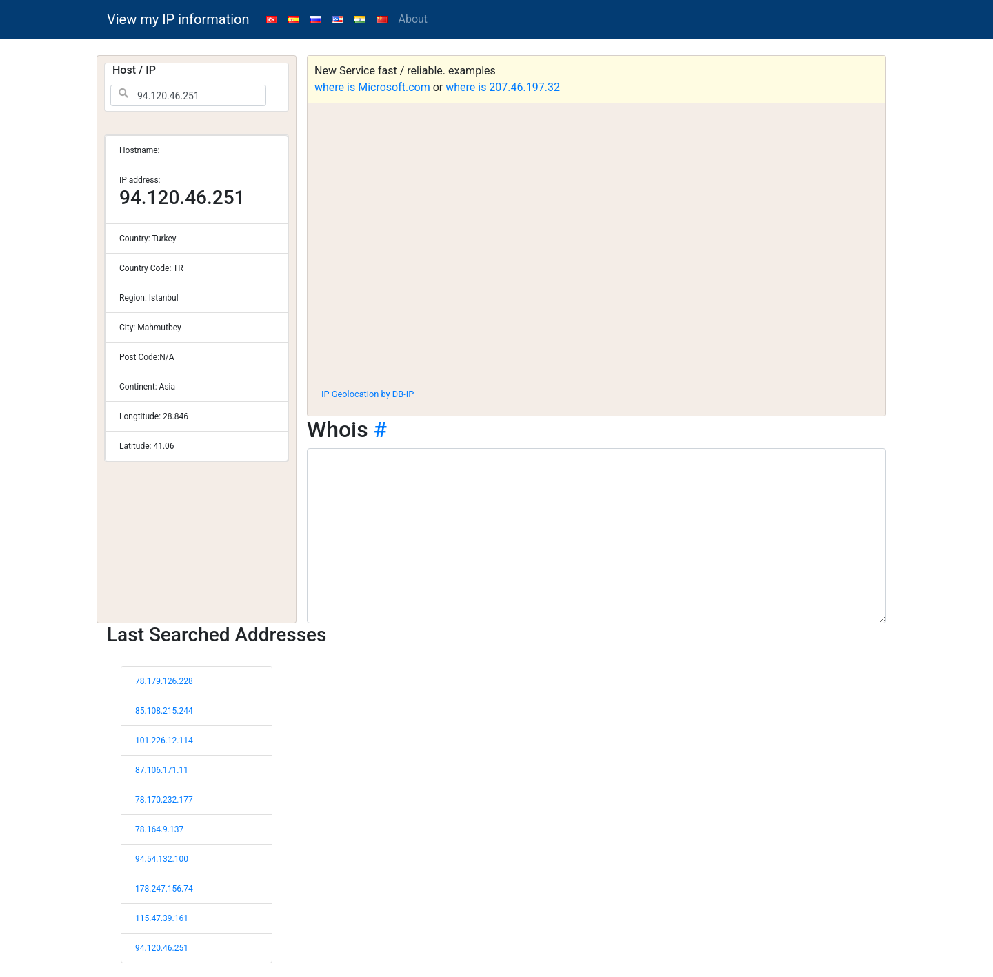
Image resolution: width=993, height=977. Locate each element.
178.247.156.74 (164, 889)
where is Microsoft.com (372, 87)
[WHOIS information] (596, 535)
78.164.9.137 (159, 829)
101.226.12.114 (164, 740)
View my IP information (178, 19)
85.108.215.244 (164, 711)
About (413, 19)
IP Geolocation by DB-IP (367, 394)
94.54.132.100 (161, 859)
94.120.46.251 (161, 948)
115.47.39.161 (161, 918)
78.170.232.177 (164, 800)
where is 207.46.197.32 (502, 87)
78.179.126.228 (164, 681)
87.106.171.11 (161, 770)
